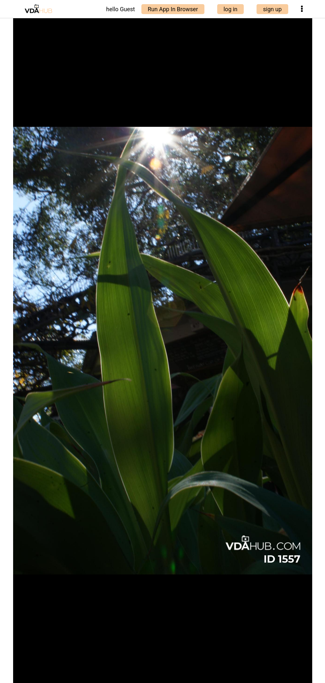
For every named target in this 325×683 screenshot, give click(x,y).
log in (231, 9)
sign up (272, 9)
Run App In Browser (173, 9)
